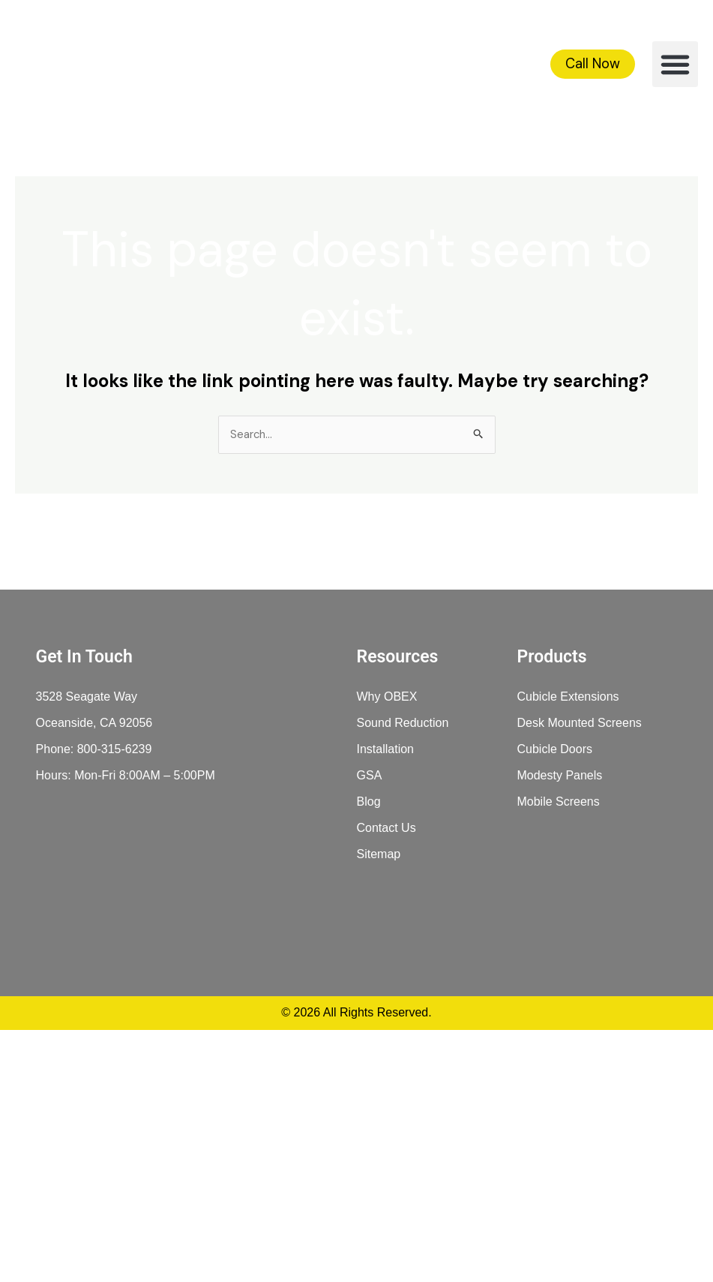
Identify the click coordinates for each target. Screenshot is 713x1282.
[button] (675, 64)
